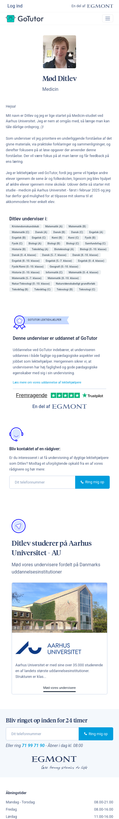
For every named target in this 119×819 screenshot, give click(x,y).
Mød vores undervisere (59, 690)
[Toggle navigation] (107, 20)
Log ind (16, 6)
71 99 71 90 (35, 749)
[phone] (42, 484)
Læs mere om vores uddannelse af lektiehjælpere (52, 385)
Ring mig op (92, 485)
